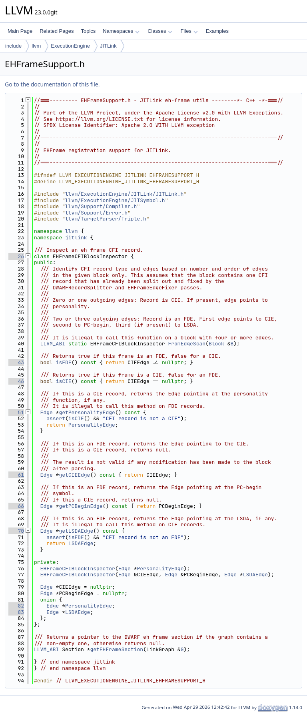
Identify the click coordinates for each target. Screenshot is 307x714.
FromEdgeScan (186, 343)
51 (16, 412)
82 (16, 605)
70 (16, 530)
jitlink (76, 237)
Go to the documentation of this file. (52, 84)
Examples (217, 31)
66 (16, 506)
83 (16, 612)
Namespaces (121, 31)
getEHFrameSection (116, 649)
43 (16, 362)
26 (16, 256)
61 (16, 474)
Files (188, 31)
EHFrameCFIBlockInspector (77, 568)
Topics (88, 31)
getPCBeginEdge (80, 506)
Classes (160, 31)
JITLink (108, 46)
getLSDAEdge (76, 530)
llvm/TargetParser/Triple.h (105, 218)
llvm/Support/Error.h (96, 212)
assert (55, 418)
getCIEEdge (74, 474)
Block (216, 343)
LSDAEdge (80, 543)
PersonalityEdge (91, 424)
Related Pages (57, 31)
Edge (46, 412)
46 (16, 381)
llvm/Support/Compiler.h (101, 206)
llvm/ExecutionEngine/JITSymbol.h (115, 200)
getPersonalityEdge (87, 412)
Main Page (20, 31)
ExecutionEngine (70, 46)
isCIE (64, 381)
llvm (36, 46)
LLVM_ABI (52, 343)
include (13, 46)
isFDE (64, 362)
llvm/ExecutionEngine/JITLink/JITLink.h (124, 194)
